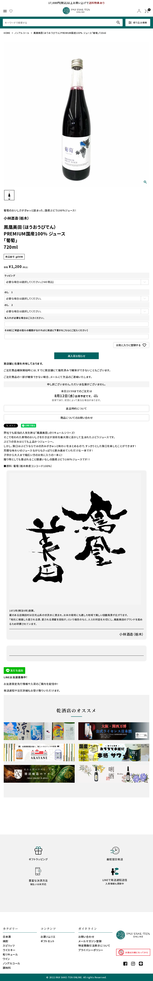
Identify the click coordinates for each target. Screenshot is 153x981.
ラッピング (9, 275)
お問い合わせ (86, 936)
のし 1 (8, 292)
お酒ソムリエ (48, 936)
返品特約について (76, 408)
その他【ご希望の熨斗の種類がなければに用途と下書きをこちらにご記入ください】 (46, 330)
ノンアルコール (21, 32)
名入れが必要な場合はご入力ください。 (24, 317)
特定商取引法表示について (94, 945)
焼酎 (5, 941)
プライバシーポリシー (90, 950)
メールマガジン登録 (90, 941)
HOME (7, 32)
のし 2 (8, 304)
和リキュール (10, 954)
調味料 (7, 968)
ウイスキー (9, 950)
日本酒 (7, 936)
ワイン (6, 959)
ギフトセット (47, 941)
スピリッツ (9, 945)
